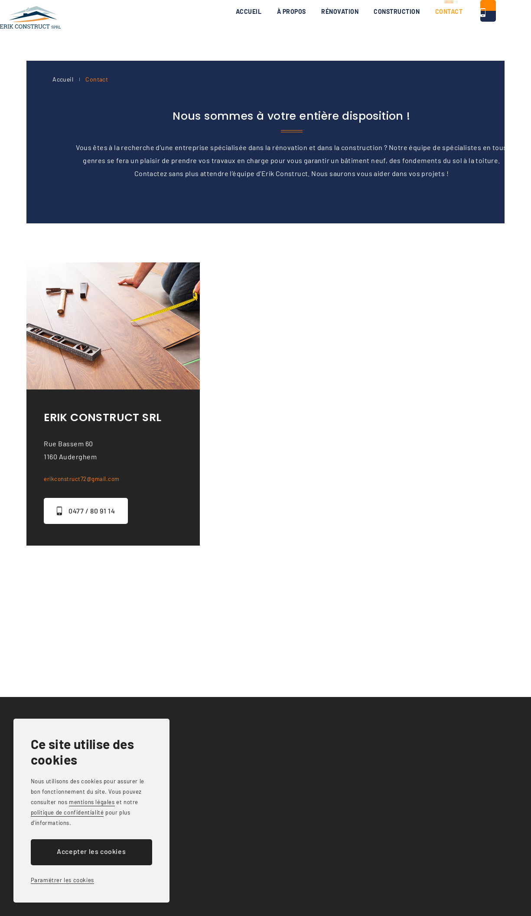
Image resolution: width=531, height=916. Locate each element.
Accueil (167, 30)
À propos (214, 30)
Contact (387, 30)
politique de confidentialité (67, 812)
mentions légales (92, 801)
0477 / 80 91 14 (468, 30)
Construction (330, 30)
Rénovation (268, 30)
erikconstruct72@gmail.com (89, 478)
